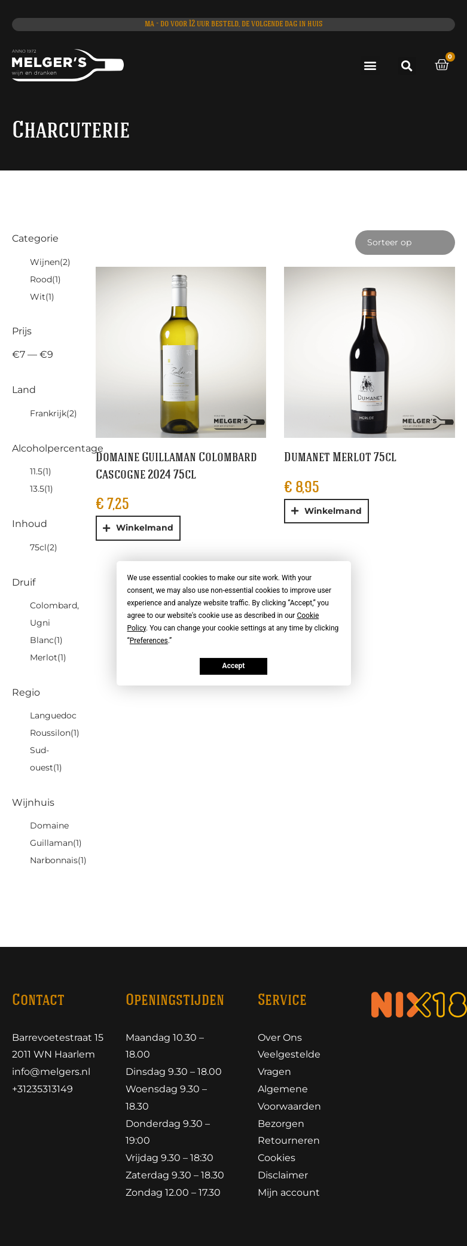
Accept (233, 666)
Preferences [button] (149, 640)
